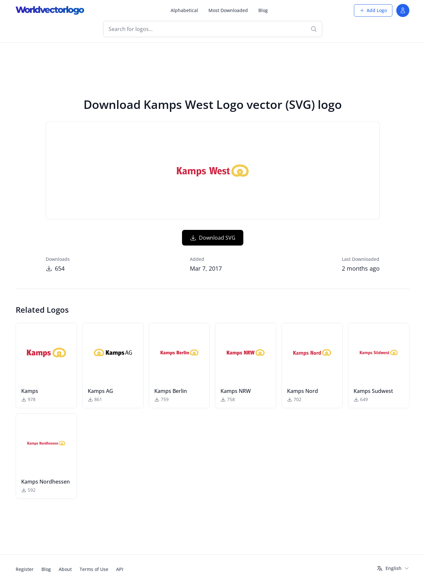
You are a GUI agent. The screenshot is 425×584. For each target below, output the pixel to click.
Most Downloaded (228, 10)
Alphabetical (184, 10)
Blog (263, 10)
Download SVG (212, 237)
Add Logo (373, 10)
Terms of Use (94, 569)
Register (25, 569)
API (119, 569)
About (65, 569)
